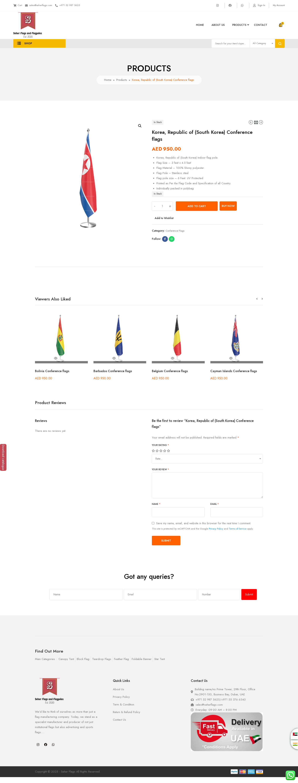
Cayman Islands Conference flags (235, 376)
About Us (218, 25)
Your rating (160, 451)
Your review (160, 475)
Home (200, 25)
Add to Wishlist (164, 224)
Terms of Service (237, 534)
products (239, 25)
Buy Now (228, 212)
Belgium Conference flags (171, 376)
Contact (260, 25)
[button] (259, 304)
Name (156, 510)
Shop (24, 46)
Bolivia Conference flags (53, 376)
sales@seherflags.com (43, 5)
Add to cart (197, 212)
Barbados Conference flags (114, 376)
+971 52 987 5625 (76, 5)
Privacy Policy (216, 534)
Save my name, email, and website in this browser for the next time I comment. (203, 529)
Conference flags (175, 236)
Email (214, 510)
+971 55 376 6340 (233, 705)
